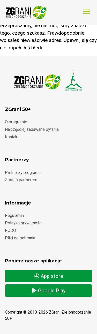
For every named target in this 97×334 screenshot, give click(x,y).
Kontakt (12, 136)
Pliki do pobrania (20, 238)
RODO (10, 230)
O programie (16, 121)
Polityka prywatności (23, 223)
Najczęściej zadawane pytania (32, 129)
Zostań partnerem (21, 179)
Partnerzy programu (23, 172)
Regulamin (14, 215)
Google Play (48, 290)
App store (48, 276)
